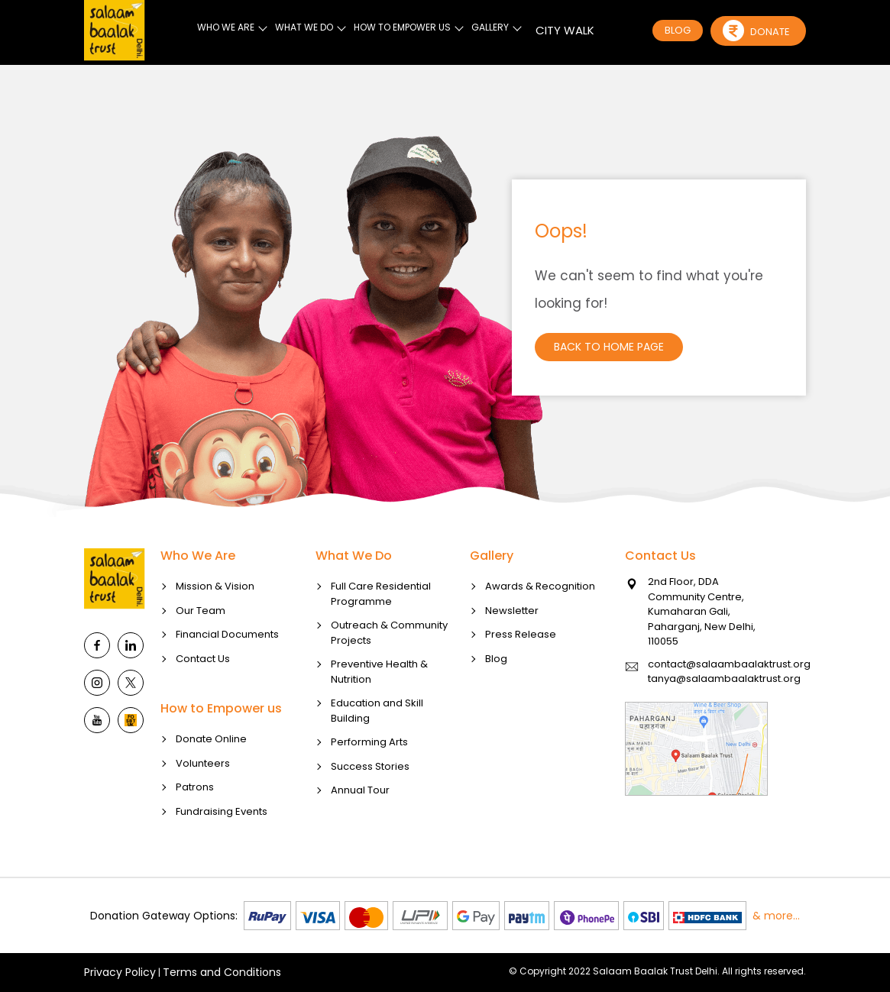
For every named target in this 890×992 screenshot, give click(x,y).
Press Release (520, 677)
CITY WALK (565, 30)
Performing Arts (369, 784)
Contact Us (203, 700)
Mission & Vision (215, 629)
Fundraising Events (221, 853)
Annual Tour (360, 833)
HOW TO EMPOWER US (402, 27)
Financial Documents (227, 677)
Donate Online (211, 781)
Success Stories (370, 808)
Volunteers (203, 805)
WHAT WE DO (304, 27)
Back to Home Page (609, 346)
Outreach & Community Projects (389, 675)
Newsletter (512, 652)
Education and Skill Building (377, 753)
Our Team (200, 652)
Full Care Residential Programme (381, 636)
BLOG (678, 30)
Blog (496, 700)
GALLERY (490, 27)
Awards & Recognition (540, 629)
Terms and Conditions (222, 972)
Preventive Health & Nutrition (379, 714)
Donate (756, 30)
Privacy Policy (120, 972)
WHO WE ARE (225, 27)
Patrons (195, 829)
